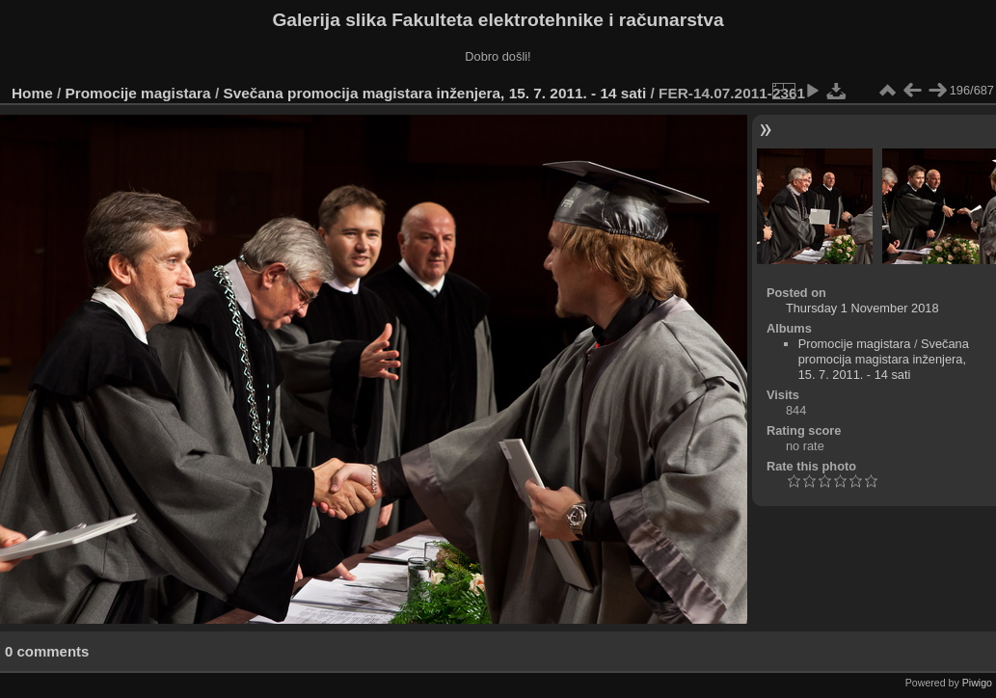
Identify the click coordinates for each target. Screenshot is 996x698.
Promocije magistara (138, 93)
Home (32, 93)
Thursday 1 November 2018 (862, 308)
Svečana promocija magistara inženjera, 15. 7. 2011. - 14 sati (434, 93)
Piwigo (977, 682)
